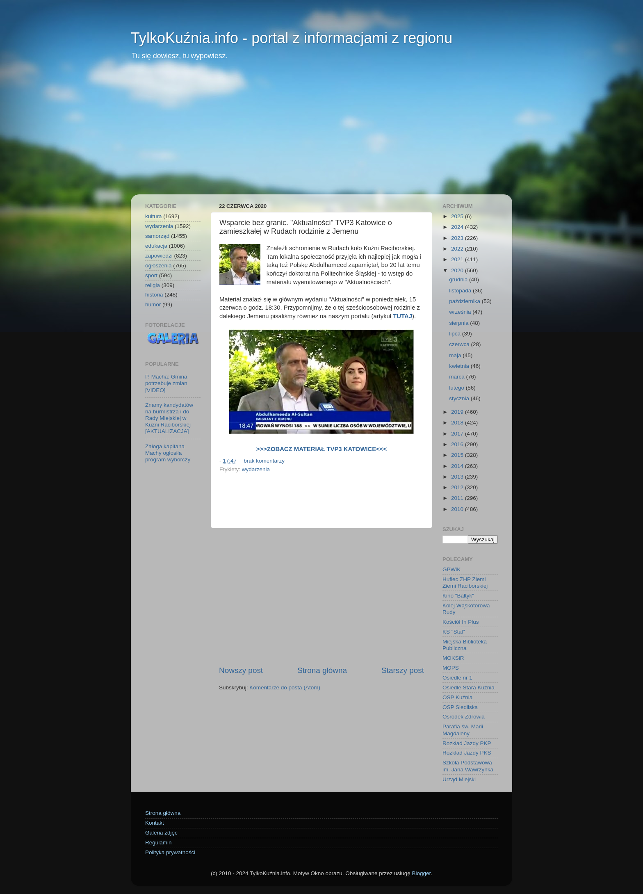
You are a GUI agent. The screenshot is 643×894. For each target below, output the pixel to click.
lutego (457, 388)
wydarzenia (256, 469)
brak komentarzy (264, 461)
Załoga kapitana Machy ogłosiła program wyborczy (167, 453)
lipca (455, 334)
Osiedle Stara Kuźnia (468, 687)
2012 (458, 487)
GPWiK (451, 569)
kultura (153, 216)
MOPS (450, 668)
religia (152, 285)
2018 (458, 423)
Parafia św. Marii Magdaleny (462, 729)
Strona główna (322, 670)
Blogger (421, 873)
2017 (458, 434)
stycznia (460, 398)
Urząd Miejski (459, 779)
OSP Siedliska (460, 707)
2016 (458, 444)
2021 (458, 259)
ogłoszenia (158, 265)
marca (457, 377)
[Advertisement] (321, 132)
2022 (458, 249)
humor (153, 304)
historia (154, 295)
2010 (458, 509)
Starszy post (402, 670)
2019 (458, 412)
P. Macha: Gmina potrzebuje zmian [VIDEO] (166, 383)
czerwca (460, 344)
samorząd (157, 236)
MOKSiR (453, 658)
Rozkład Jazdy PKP (466, 743)
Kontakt (154, 823)
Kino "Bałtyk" (458, 596)
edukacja (156, 246)
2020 (458, 270)
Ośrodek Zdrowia (463, 717)
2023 (458, 238)
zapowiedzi (159, 256)
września (460, 312)
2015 (458, 455)
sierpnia (459, 323)
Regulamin (158, 842)
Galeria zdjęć (161, 833)
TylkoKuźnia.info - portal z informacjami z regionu (291, 38)
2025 (458, 216)
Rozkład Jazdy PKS (466, 753)
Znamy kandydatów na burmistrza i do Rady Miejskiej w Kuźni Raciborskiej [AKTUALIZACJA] (169, 418)
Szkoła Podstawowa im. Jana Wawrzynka (467, 765)
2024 (458, 227)
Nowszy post (241, 670)
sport (151, 275)
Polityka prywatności (170, 852)
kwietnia (460, 366)
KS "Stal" (453, 632)
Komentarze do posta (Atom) (284, 687)
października (465, 301)
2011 (458, 498)
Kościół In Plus (460, 622)
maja (456, 355)
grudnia (459, 279)
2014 (458, 466)
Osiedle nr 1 (457, 678)
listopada (461, 290)
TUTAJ (402, 316)
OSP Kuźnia (457, 697)
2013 (458, 477)
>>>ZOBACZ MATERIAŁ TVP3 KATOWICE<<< (321, 449)
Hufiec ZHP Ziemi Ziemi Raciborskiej (465, 582)
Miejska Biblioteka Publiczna (464, 645)
